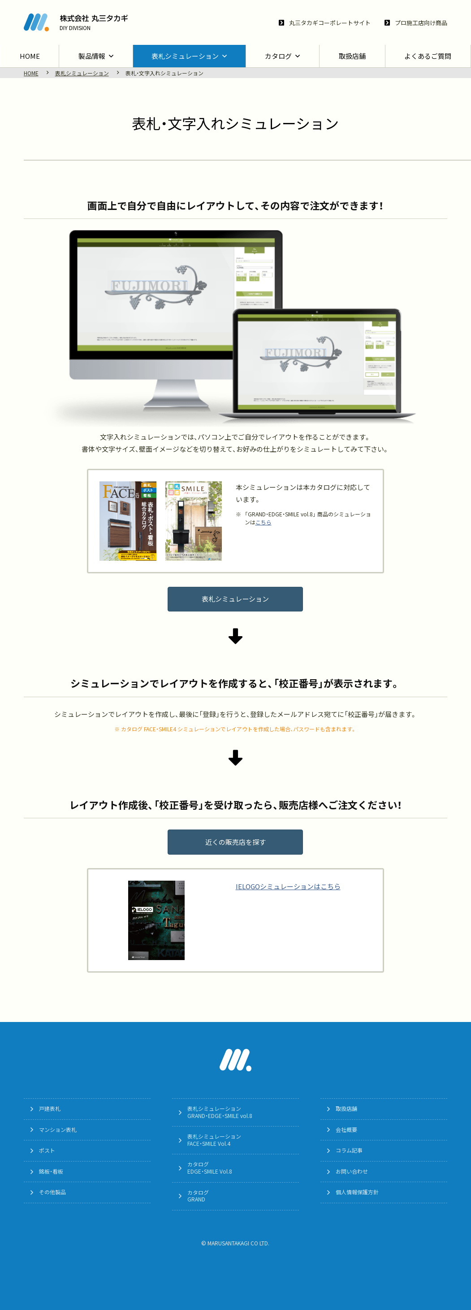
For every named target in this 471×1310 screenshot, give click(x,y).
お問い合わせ (352, 1171)
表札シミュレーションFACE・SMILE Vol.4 (215, 1140)
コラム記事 (349, 1151)
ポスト (47, 1151)
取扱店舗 (347, 1109)
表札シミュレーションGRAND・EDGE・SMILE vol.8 (220, 1112)
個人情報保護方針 (357, 1192)
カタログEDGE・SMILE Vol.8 (210, 1168)
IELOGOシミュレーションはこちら (288, 887)
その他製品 (52, 1192)
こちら (263, 522)
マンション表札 (58, 1130)
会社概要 (347, 1130)
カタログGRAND (198, 1196)
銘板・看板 (51, 1171)
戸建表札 (50, 1109)
